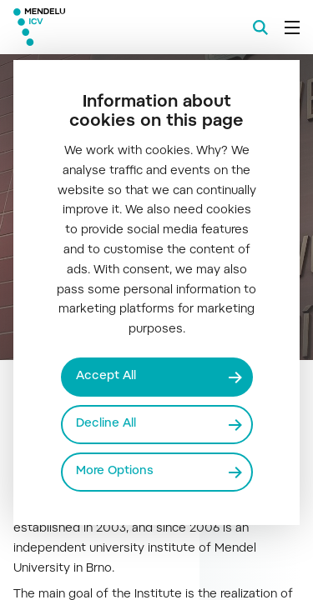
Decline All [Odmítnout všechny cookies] (106, 424)
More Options (115, 472)
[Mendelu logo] (96, 27)
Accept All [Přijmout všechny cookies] (106, 376)
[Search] (260, 27)
